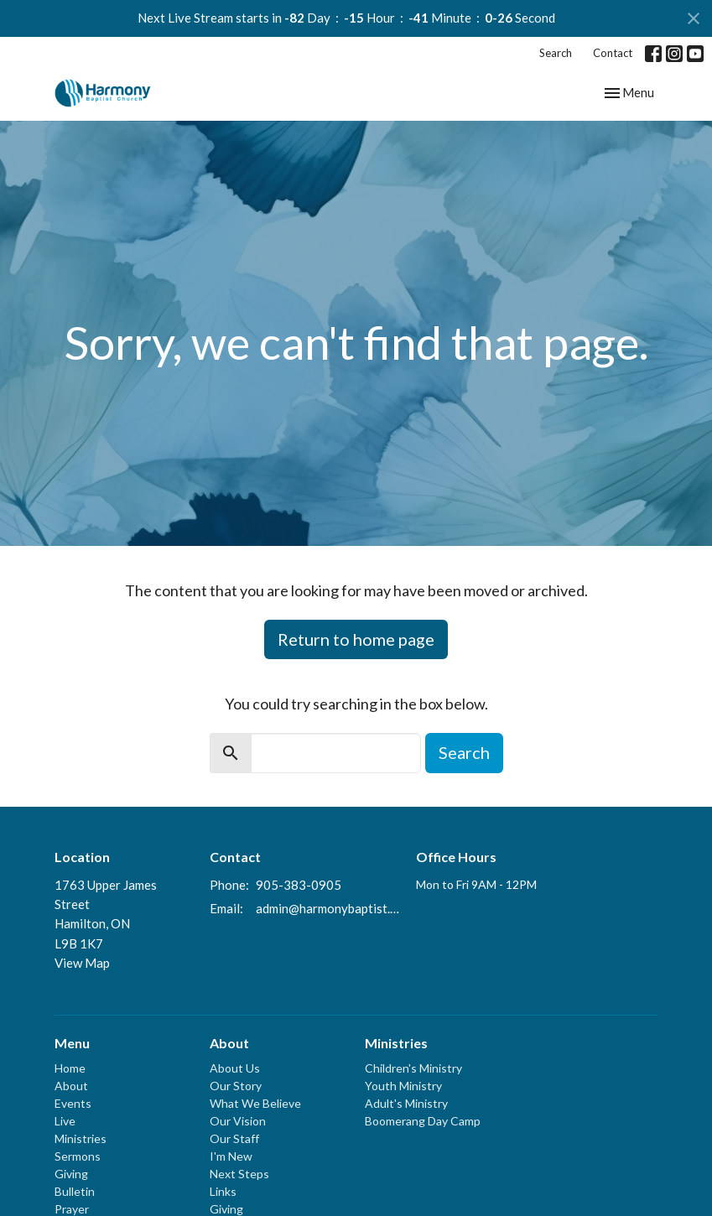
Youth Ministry (403, 1085)
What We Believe (255, 1103)
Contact (612, 53)
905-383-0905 (298, 884)
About (71, 1085)
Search (555, 53)
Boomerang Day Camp (423, 1121)
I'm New (231, 1156)
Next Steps (239, 1174)
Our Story (236, 1085)
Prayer (72, 1209)
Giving (71, 1174)
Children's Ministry (413, 1068)
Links (223, 1191)
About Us (235, 1068)
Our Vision (238, 1121)
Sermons (78, 1156)
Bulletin (75, 1191)
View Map (82, 962)
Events (73, 1103)
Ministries (81, 1138)
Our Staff (234, 1138)
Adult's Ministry (406, 1103)
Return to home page (356, 639)
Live (65, 1121)
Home (70, 1068)
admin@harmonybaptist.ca (328, 908)
